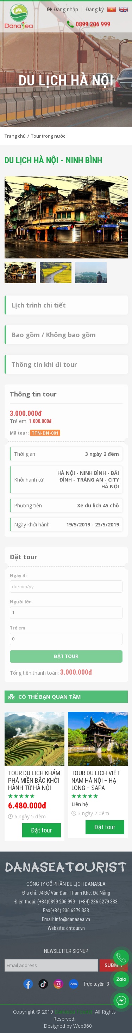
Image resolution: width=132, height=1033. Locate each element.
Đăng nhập (62, 7)
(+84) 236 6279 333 (98, 901)
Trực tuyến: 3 (96, 984)
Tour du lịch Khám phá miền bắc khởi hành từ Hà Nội (34, 780)
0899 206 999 (93, 22)
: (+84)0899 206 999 (55, 901)
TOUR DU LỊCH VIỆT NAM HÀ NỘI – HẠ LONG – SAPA (95, 780)
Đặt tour (41, 830)
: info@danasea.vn (71, 919)
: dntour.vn (74, 928)
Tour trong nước (48, 136)
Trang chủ (15, 136)
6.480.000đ (27, 806)
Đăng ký (95, 7)
